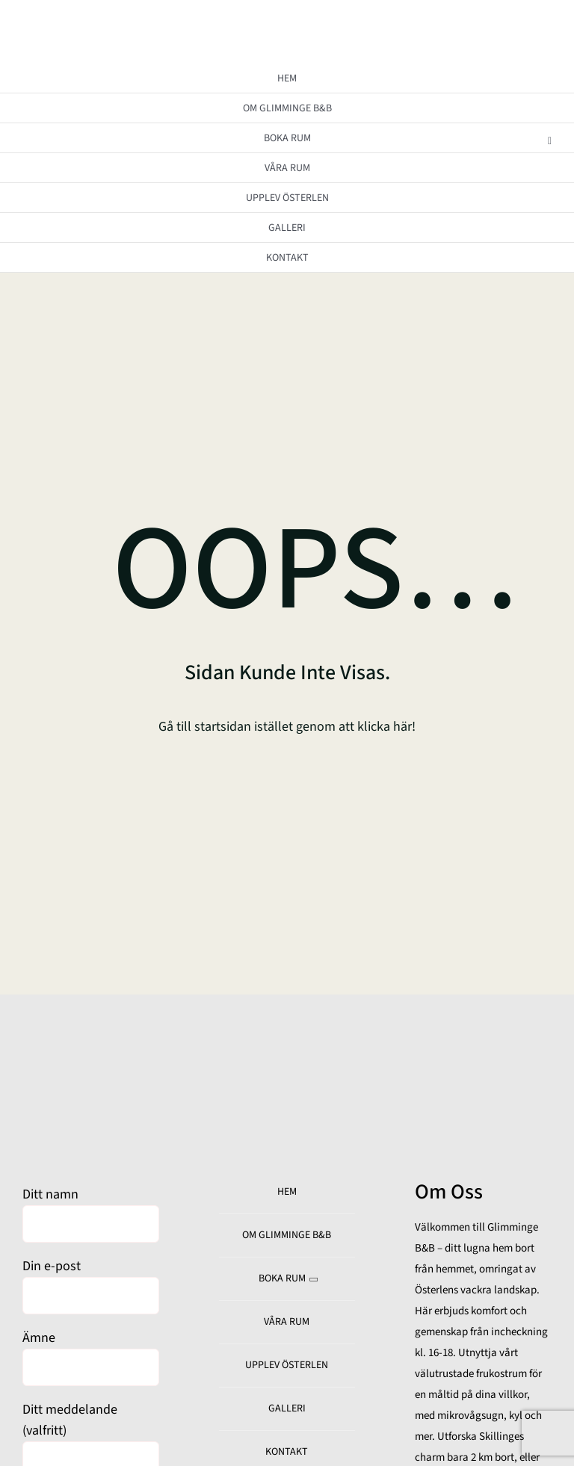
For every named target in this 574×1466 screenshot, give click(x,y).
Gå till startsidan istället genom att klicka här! (287, 726)
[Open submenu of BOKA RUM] (550, 140)
